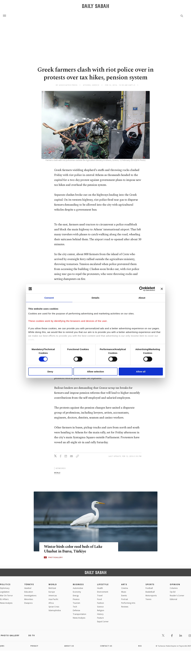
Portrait (124, 599)
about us (69, 646)
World (53, 584)
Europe (52, 592)
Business (78, 584)
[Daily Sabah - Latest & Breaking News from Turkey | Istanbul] (95, 6)
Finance (76, 599)
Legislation (4, 592)
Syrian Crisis (54, 606)
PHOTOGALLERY (55, 557)
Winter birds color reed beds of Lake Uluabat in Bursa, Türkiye (74, 549)
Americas (53, 595)
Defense (76, 610)
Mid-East (52, 588)
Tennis (148, 599)
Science (100, 606)
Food (99, 599)
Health (100, 588)
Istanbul (27, 588)
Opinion (175, 584)
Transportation (79, 614)
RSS (140, 646)
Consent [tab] (49, 297)
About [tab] (142, 297)
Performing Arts (128, 603)
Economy (77, 592)
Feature (100, 618)
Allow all (141, 371)
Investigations (30, 595)
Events (124, 595)
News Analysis (6, 603)
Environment (102, 592)
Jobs (2, 646)
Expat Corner (103, 621)
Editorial (173, 599)
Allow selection (95, 371)
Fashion (100, 603)
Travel (100, 595)
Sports (150, 584)
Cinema (124, 588)
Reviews (124, 606)
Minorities (28, 599)
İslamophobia (55, 610)
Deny (50, 371)
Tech (75, 606)
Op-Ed (172, 592)
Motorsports (151, 595)
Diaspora (28, 603)
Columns (174, 588)
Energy (76, 595)
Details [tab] (95, 297)
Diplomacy (4, 588)
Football (149, 588)
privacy (34, 646)
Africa (51, 603)
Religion (100, 610)
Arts (124, 584)
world (57, 473)
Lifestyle (103, 584)
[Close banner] (162, 289)
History (100, 614)
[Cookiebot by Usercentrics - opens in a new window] (141, 288)
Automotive (78, 588)
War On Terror (6, 595)
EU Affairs (4, 599)
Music (123, 592)
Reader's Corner (177, 595)
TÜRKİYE (29, 584)
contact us (106, 646)
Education (28, 592)
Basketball (150, 592)
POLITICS (5, 584)
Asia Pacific (53, 599)
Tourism (76, 603)
